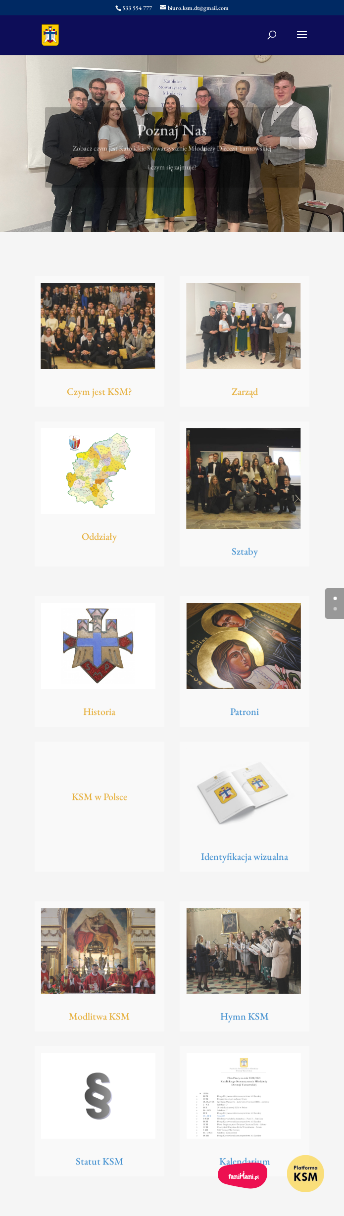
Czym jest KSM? (99, 392)
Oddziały (99, 538)
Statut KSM (99, 1163)
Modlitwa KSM (99, 1018)
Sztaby (245, 553)
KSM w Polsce (99, 798)
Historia (99, 713)
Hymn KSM (244, 1018)
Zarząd (245, 392)
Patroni (244, 713)
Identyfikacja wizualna (244, 858)
